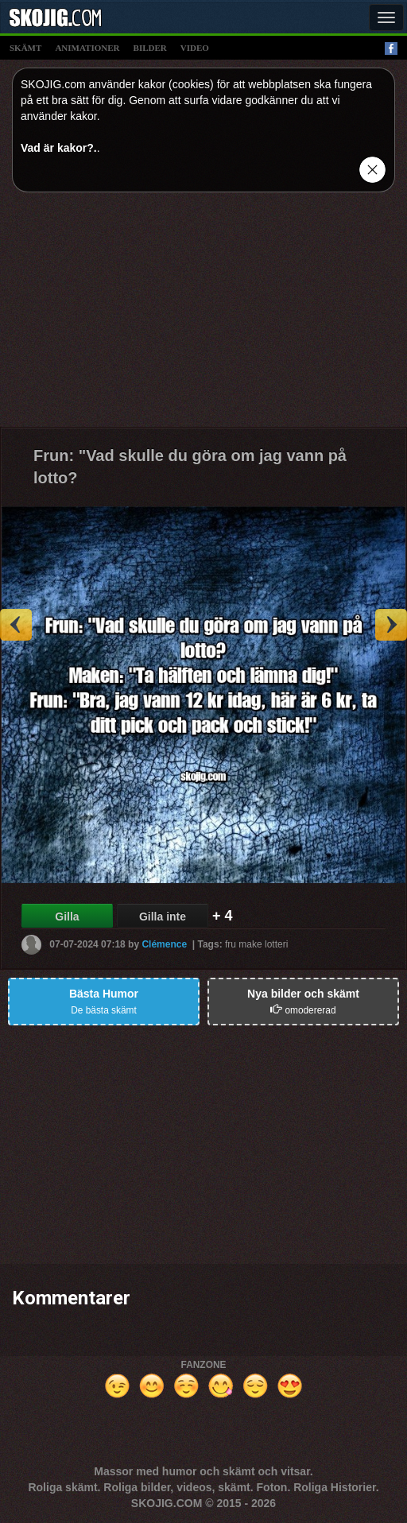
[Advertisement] (203, 315)
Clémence (164, 943)
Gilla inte (162, 916)
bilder (150, 47)
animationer (87, 47)
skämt (25, 47)
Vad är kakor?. (59, 147)
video (194, 47)
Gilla (67, 916)
